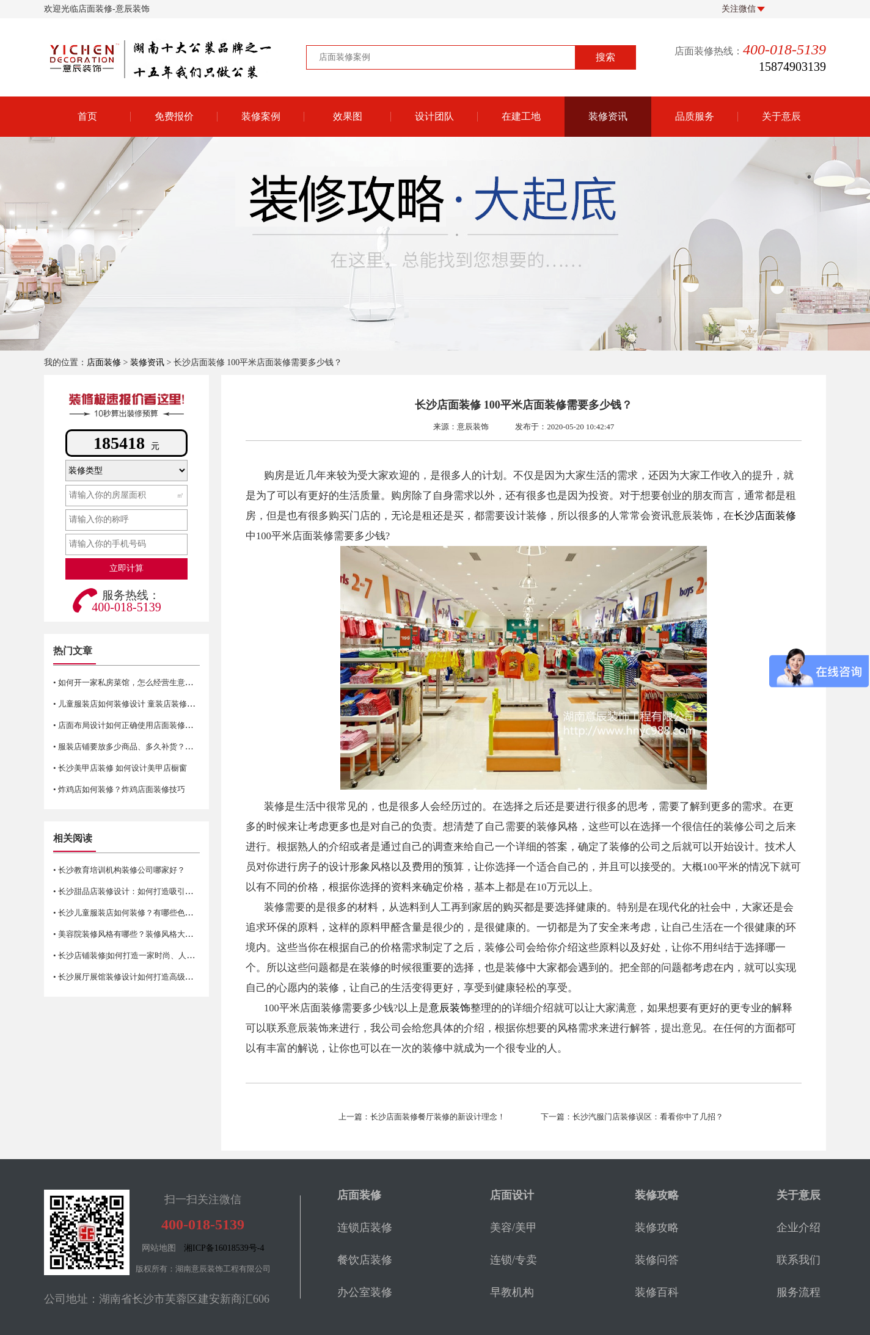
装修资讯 (607, 116)
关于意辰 (781, 116)
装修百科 (657, 1292)
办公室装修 (364, 1292)
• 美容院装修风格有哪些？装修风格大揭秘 (127, 934)
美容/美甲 (513, 1227)
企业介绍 (799, 1227)
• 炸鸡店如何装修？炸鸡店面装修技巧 (119, 789)
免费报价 (174, 116)
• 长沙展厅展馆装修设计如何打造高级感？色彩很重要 (147, 976)
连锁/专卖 (513, 1260)
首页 (87, 116)
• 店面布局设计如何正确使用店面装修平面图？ (135, 725)
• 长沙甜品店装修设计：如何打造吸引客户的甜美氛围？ (151, 891)
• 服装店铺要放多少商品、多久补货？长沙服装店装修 (147, 746)
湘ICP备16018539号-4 (224, 1248)
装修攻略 (657, 1227)
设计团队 (434, 116)
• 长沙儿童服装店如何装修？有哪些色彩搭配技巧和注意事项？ (162, 912)
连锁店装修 (364, 1227)
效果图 (347, 116)
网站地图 (159, 1248)
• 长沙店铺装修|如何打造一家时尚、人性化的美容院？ (147, 955)
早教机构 (512, 1292)
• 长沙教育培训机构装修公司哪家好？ (119, 870)
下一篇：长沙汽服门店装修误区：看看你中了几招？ (632, 1116)
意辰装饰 (449, 1008)
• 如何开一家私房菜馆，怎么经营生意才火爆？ (135, 682)
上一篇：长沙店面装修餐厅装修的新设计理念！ (421, 1116)
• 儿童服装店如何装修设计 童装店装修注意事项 (136, 703)
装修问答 (657, 1260)
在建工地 (521, 116)
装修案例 (260, 116)
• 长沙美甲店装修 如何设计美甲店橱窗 (120, 768)
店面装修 (104, 362)
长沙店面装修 (765, 516)
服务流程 (799, 1292)
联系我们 (799, 1260)
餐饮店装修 (364, 1260)
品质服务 (694, 116)
